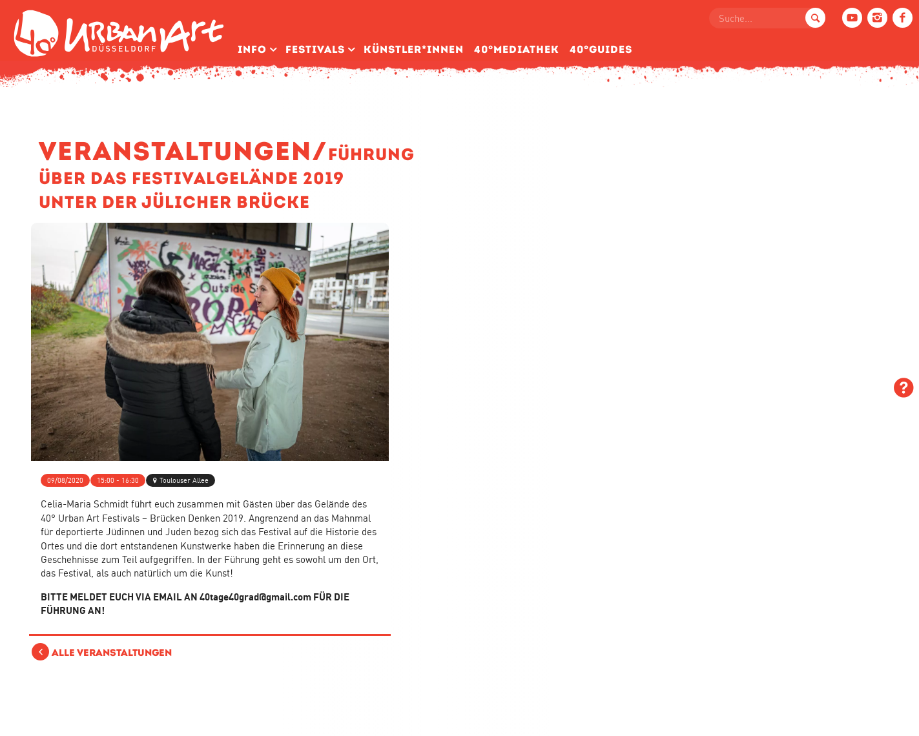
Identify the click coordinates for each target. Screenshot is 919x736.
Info (252, 49)
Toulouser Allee (184, 480)
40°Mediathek (516, 49)
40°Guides (601, 49)
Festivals (315, 49)
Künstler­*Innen (414, 49)
